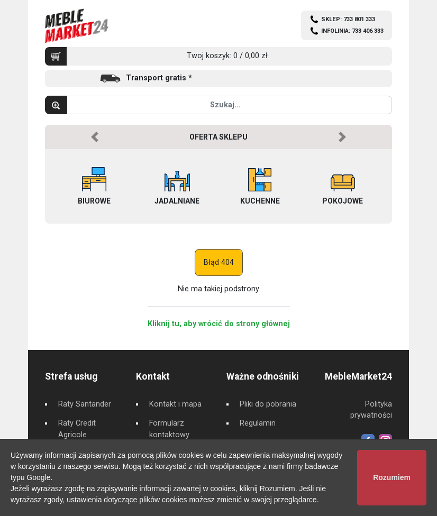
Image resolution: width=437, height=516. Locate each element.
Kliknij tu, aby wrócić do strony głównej (219, 323)
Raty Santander (84, 404)
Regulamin (258, 423)
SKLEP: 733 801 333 (348, 19)
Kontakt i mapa (175, 404)
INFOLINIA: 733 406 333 (352, 30)
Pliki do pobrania (268, 404)
